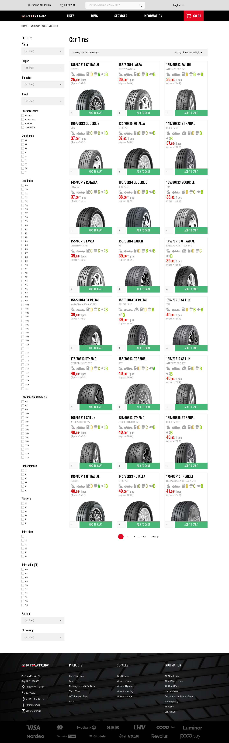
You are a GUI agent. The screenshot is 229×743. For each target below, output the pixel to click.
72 (26, 197)
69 (26, 581)
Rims (94, 15)
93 (26, 277)
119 (27, 380)
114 (27, 360)
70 (26, 189)
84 (26, 241)
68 (26, 577)
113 (27, 356)
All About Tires (172, 676)
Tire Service (123, 676)
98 (26, 297)
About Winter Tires (174, 681)
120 (27, 384)
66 (26, 185)
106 (27, 329)
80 (26, 225)
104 (27, 321)
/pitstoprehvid (30, 705)
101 (27, 309)
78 (26, 217)
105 (27, 325)
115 (27, 364)
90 (26, 265)
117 (27, 372)
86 (26, 249)
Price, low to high (193, 53)
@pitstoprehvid (31, 711)
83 (26, 237)
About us (169, 706)
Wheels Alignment (126, 686)
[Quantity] (73, 113)
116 (27, 368)
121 (27, 388)
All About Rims (172, 686)
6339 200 (69, 5)
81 (26, 229)
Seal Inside (30, 127)
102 (27, 313)
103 (27, 317)
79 (26, 221)
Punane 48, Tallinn (41, 5)
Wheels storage (124, 696)
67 (26, 573)
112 (27, 352)
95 (26, 285)
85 (26, 245)
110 (27, 345)
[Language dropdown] (179, 5)
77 (26, 213)
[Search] (115, 5)
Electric (28, 115)
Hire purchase (171, 691)
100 (27, 305)
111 (27, 349)
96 (26, 289)
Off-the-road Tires (78, 696)
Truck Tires (74, 691)
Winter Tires (75, 681)
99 (26, 301)
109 (27, 341)
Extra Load (30, 119)
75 (26, 209)
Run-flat (29, 123)
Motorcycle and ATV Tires (82, 686)
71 (26, 193)
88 (26, 257)
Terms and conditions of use (179, 696)
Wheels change (124, 681)
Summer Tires (76, 676)
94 (26, 281)
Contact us (170, 711)
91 (26, 269)
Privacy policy (171, 701)
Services (120, 15)
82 (26, 233)
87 (26, 253)
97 (26, 293)
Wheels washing (125, 691)
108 (27, 337)
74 (26, 205)
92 (26, 273)
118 (27, 376)
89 (26, 261)
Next (155, 536)
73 (26, 201)
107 (27, 333)
